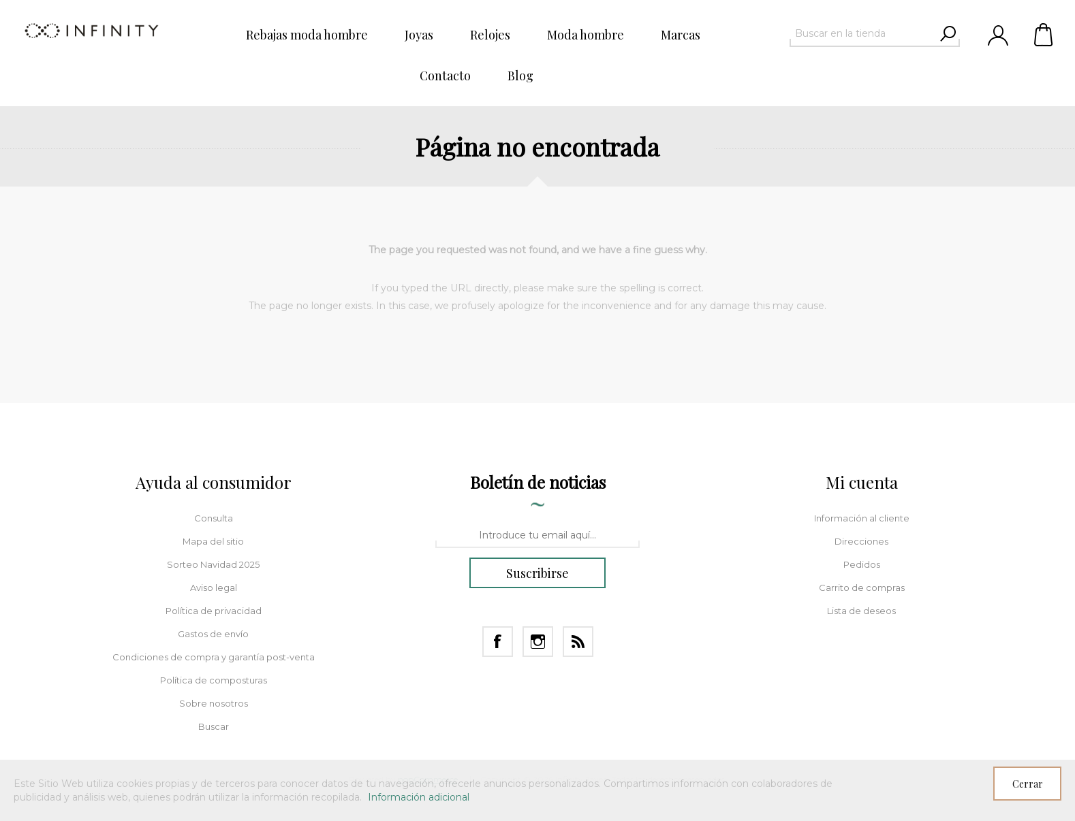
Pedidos (861, 564)
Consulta (213, 518)
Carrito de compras (1044, 34)
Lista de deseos (861, 610)
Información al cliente (861, 518)
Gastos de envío (213, 633)
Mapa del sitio (213, 541)
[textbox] (862, 33)
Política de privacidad (214, 610)
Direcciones (861, 541)
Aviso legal (213, 587)
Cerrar (1027, 783)
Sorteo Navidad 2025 (213, 564)
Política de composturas (213, 680)
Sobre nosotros (213, 703)
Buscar (213, 726)
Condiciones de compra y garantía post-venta (213, 656)
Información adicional (418, 797)
